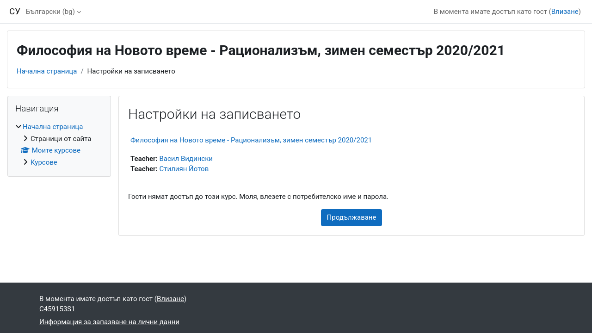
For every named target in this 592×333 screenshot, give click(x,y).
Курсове (44, 162)
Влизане (565, 11)
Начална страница (47, 71)
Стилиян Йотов (184, 169)
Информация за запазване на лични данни (109, 322)
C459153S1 (57, 309)
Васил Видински (186, 158)
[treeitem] (59, 144)
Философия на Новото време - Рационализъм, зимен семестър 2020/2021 (251, 140)
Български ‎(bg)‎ (50, 11)
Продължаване (351, 217)
